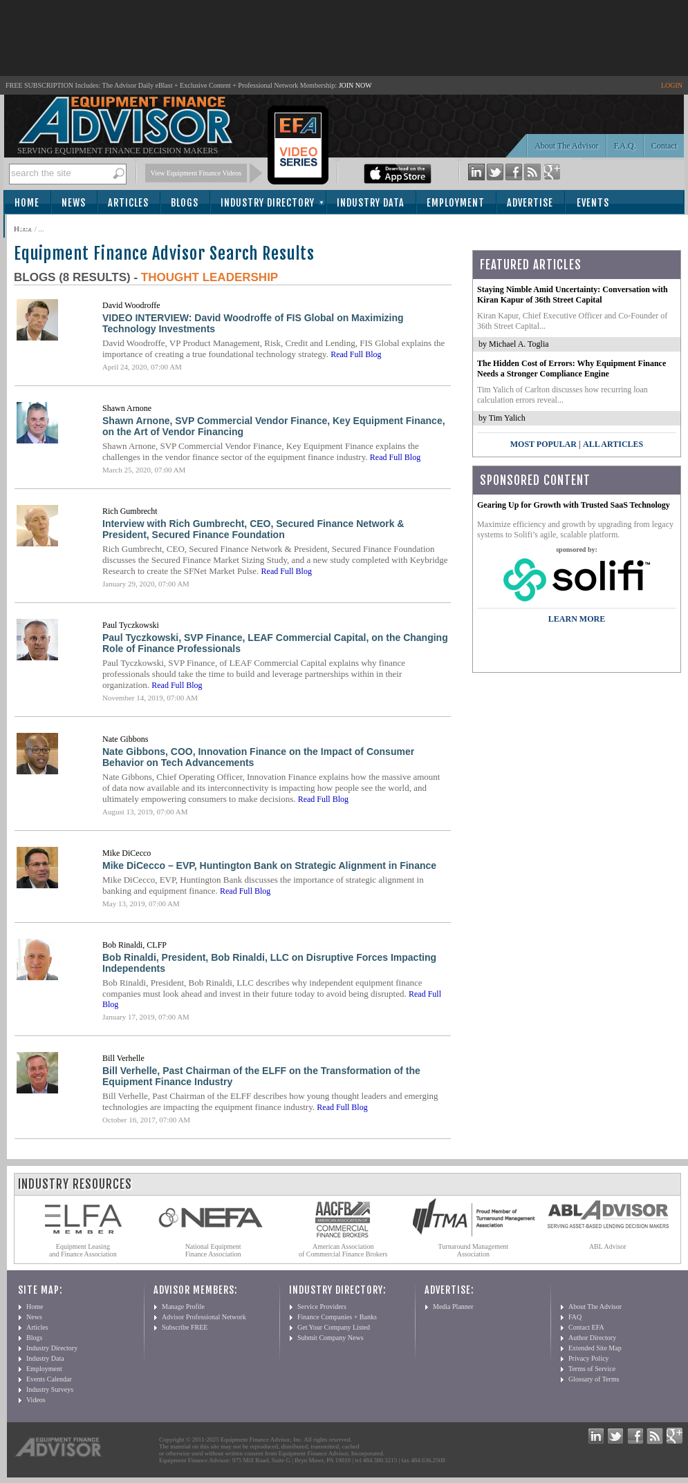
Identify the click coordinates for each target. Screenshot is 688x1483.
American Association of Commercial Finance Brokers (343, 1250)
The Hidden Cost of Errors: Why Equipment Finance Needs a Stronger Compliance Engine (571, 368)
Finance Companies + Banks (337, 1317)
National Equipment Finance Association (213, 1250)
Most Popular (543, 444)
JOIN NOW (355, 85)
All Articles (613, 444)
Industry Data (371, 203)
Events (593, 203)
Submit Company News (330, 1337)
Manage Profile (183, 1306)
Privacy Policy (588, 1358)
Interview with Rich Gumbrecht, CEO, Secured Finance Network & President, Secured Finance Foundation (253, 529)
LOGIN (671, 85)
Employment (456, 203)
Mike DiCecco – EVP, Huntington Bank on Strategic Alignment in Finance (269, 865)
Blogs (184, 203)
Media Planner (453, 1306)
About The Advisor (566, 146)
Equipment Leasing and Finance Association (83, 1250)
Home (27, 203)
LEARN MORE (576, 619)
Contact (664, 146)
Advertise (530, 203)
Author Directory (592, 1337)
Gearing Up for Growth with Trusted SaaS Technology (573, 505)
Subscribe (42, 227)
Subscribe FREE (184, 1327)
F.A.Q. (625, 146)
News (74, 203)
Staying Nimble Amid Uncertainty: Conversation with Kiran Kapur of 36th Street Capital (572, 295)
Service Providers (321, 1306)
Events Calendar (49, 1379)
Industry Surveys (49, 1389)
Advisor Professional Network (204, 1317)
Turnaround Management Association (473, 1250)
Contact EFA (586, 1327)
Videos (36, 1400)
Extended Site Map (595, 1348)
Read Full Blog (356, 354)
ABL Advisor (607, 1246)
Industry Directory (268, 203)
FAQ (575, 1317)
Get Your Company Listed (333, 1327)
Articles (128, 203)
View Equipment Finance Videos (196, 173)
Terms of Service (591, 1368)
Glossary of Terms (594, 1379)
